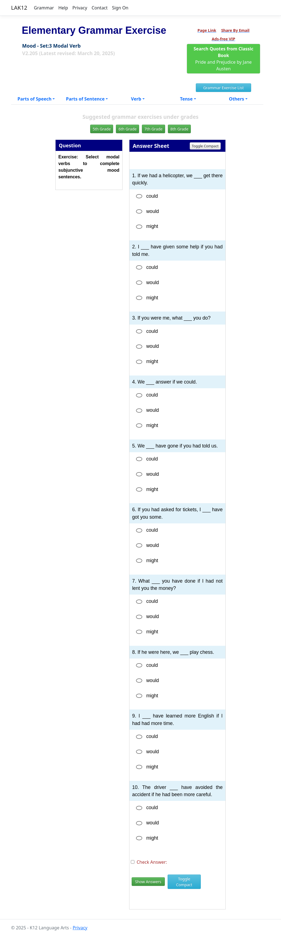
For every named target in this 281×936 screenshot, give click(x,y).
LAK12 (19, 7)
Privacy (79, 8)
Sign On (120, 8)
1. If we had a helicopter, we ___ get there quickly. (177, 179)
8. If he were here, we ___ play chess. (173, 652)
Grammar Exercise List (223, 87)
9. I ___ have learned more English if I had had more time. (177, 719)
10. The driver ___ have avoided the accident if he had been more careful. (177, 791)
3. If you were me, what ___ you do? (171, 318)
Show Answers (148, 881)
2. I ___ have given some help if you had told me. (177, 250)
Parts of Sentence (85, 99)
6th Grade (127, 129)
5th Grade (102, 129)
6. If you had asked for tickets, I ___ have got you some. (177, 513)
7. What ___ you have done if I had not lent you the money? (177, 584)
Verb (136, 99)
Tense (186, 99)
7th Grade (153, 129)
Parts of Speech (34, 99)
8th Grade (179, 129)
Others (236, 99)
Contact (100, 8)
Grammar (44, 8)
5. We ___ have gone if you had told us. (175, 446)
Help (63, 8)
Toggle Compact (205, 145)
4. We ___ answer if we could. (164, 382)
